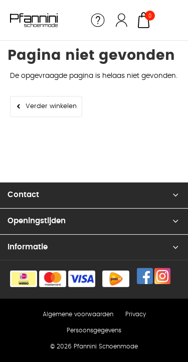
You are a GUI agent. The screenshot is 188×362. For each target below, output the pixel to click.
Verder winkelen (51, 106)
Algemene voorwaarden (78, 314)
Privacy (135, 314)
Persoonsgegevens (94, 330)
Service (98, 20)
